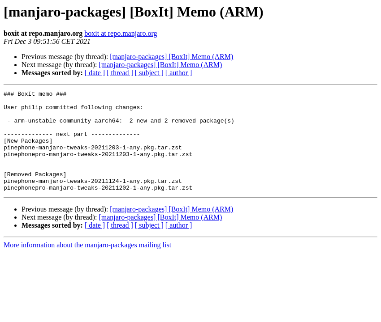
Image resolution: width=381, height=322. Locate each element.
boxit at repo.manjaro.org (120, 33)
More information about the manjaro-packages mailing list (87, 265)
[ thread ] (120, 72)
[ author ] (178, 72)
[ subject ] (149, 72)
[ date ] (95, 72)
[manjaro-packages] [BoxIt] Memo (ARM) (171, 56)
